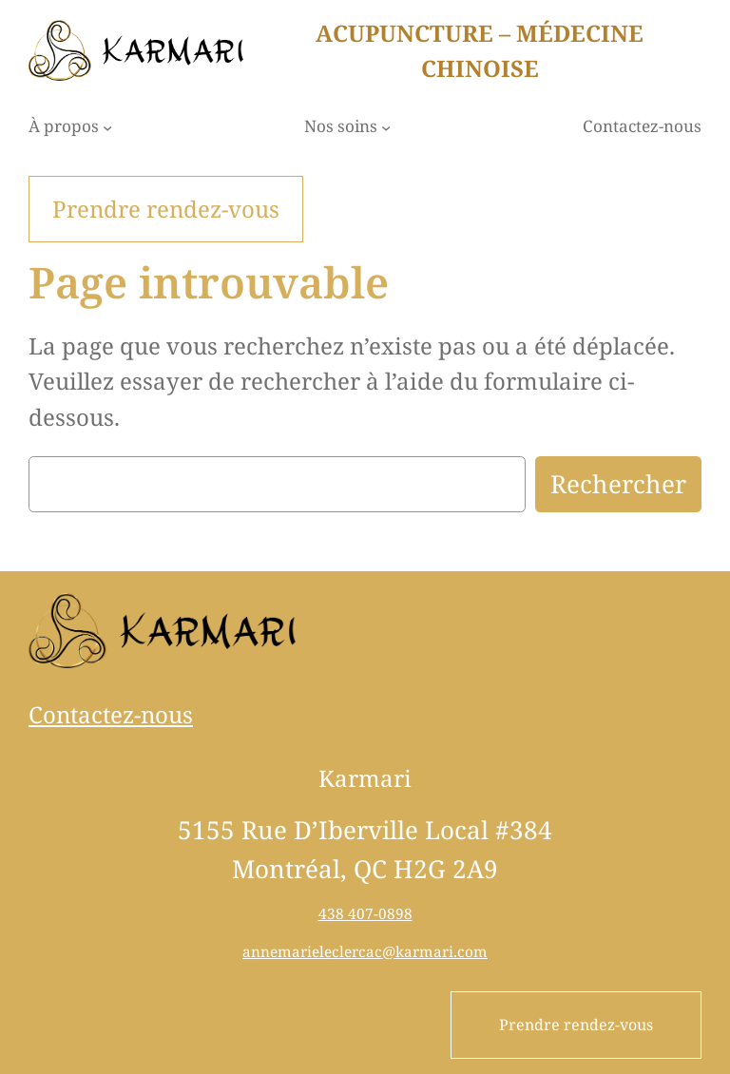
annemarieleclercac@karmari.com (365, 951)
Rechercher (618, 484)
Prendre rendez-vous (576, 1024)
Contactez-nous (111, 714)
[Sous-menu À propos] (107, 127)
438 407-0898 (365, 913)
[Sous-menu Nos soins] (386, 127)
